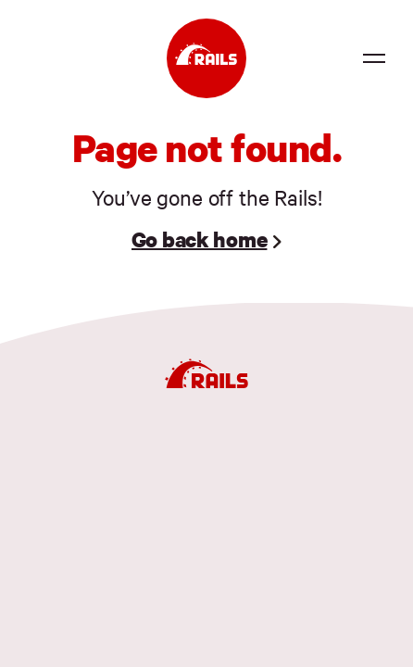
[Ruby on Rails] (206, 58)
